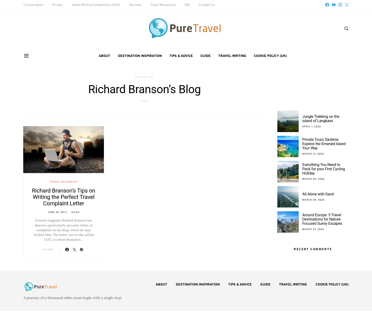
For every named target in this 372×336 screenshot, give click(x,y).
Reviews (135, 5)
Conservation (33, 5)
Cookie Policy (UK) (270, 56)
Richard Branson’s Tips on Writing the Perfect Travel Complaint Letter (63, 197)
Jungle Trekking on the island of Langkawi (320, 118)
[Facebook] (327, 5)
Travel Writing (232, 56)
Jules (75, 212)
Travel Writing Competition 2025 (96, 5)
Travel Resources (163, 5)
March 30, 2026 (313, 179)
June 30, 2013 (57, 212)
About (104, 56)
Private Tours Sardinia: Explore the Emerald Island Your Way (324, 143)
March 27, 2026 (313, 229)
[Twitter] (347, 5)
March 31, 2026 (313, 154)
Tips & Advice (181, 56)
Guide (205, 56)
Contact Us (207, 5)
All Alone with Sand (318, 194)
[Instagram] (340, 5)
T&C (187, 5)
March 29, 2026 (313, 200)
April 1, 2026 (311, 126)
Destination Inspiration (140, 56)
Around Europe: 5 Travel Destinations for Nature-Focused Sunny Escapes (322, 219)
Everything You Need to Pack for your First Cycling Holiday (323, 168)
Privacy (57, 5)
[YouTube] (334, 5)
